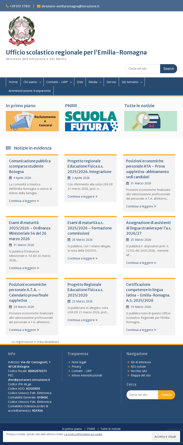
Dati (80, 82)
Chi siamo (30, 82)
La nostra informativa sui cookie (83, 434)
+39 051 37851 (20, 6)
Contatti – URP (57, 82)
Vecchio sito (139, 371)
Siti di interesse (141, 362)
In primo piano (20, 105)
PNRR (71, 105)
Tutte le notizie (139, 105)
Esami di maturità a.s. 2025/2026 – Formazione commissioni (90, 228)
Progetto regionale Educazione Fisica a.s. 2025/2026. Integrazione (89, 166)
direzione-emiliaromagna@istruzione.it (70, 6)
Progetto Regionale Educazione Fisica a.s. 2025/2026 (85, 290)
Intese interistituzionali (87, 375)
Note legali (79, 362)
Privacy (76, 366)
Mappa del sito (141, 375)
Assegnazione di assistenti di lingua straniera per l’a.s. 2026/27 (148, 228)
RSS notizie (138, 366)
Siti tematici (130, 82)
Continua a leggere (22, 201)
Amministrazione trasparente (30, 90)
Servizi (111, 82)
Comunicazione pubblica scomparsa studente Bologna (30, 166)
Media (93, 82)
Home (13, 82)
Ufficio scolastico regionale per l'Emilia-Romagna (76, 52)
